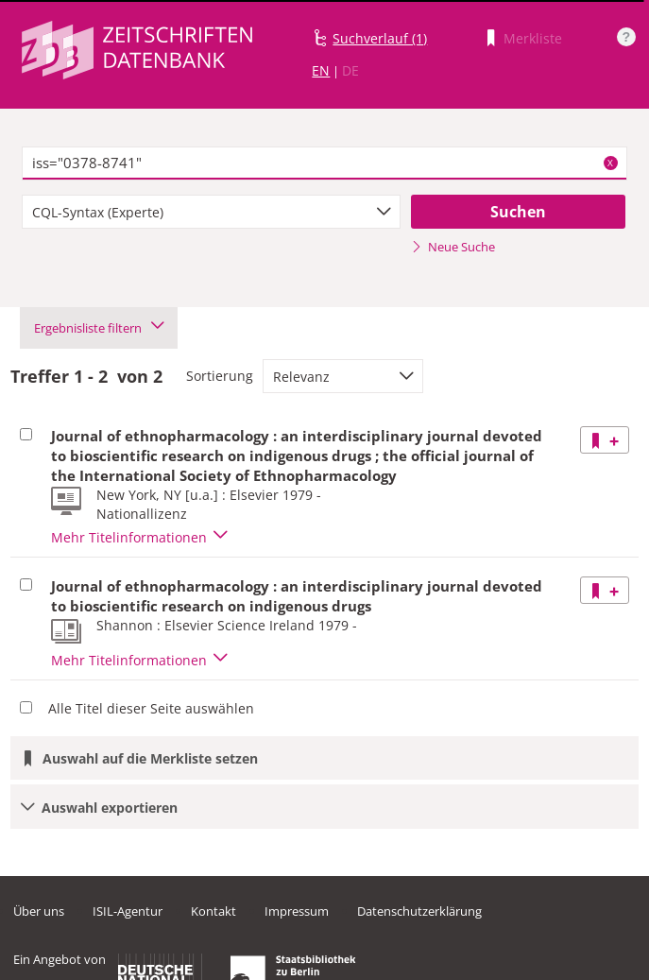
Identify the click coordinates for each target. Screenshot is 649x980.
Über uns (38, 911)
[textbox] (324, 163)
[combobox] (211, 212)
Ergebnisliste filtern (98, 327)
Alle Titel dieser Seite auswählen (151, 708)
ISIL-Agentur (127, 911)
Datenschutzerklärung (419, 911)
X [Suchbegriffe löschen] (610, 162)
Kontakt (213, 911)
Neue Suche (453, 246)
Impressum (297, 911)
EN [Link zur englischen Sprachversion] (321, 70)
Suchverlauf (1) (380, 38)
